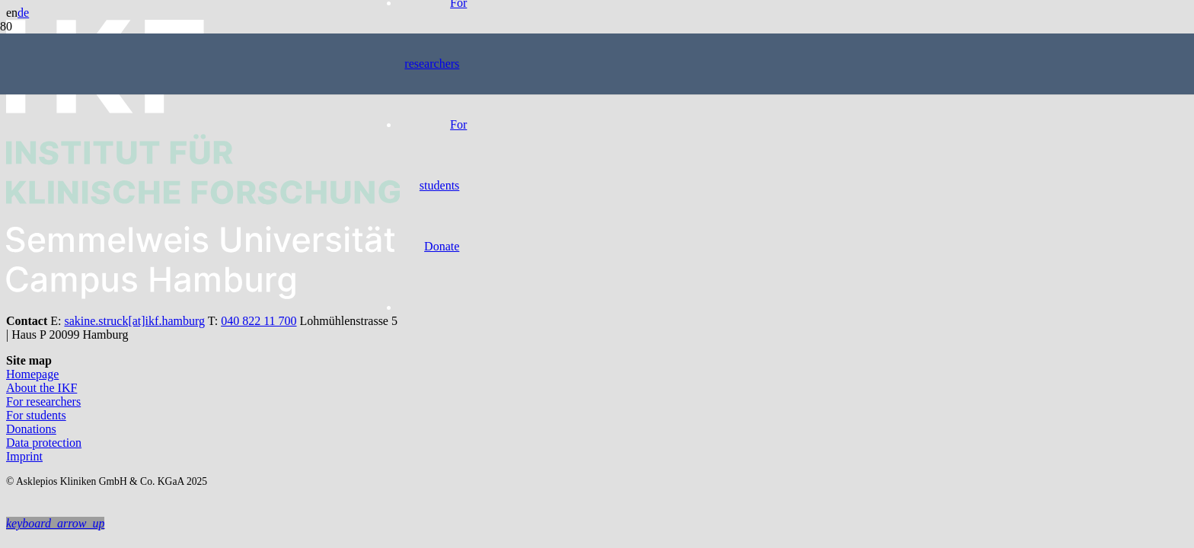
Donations (31, 428)
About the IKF (41, 387)
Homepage (32, 374)
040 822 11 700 (258, 320)
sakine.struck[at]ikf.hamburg (134, 320)
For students (36, 415)
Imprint (24, 456)
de (23, 12)
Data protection (43, 442)
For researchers (43, 401)
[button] (55, 523)
